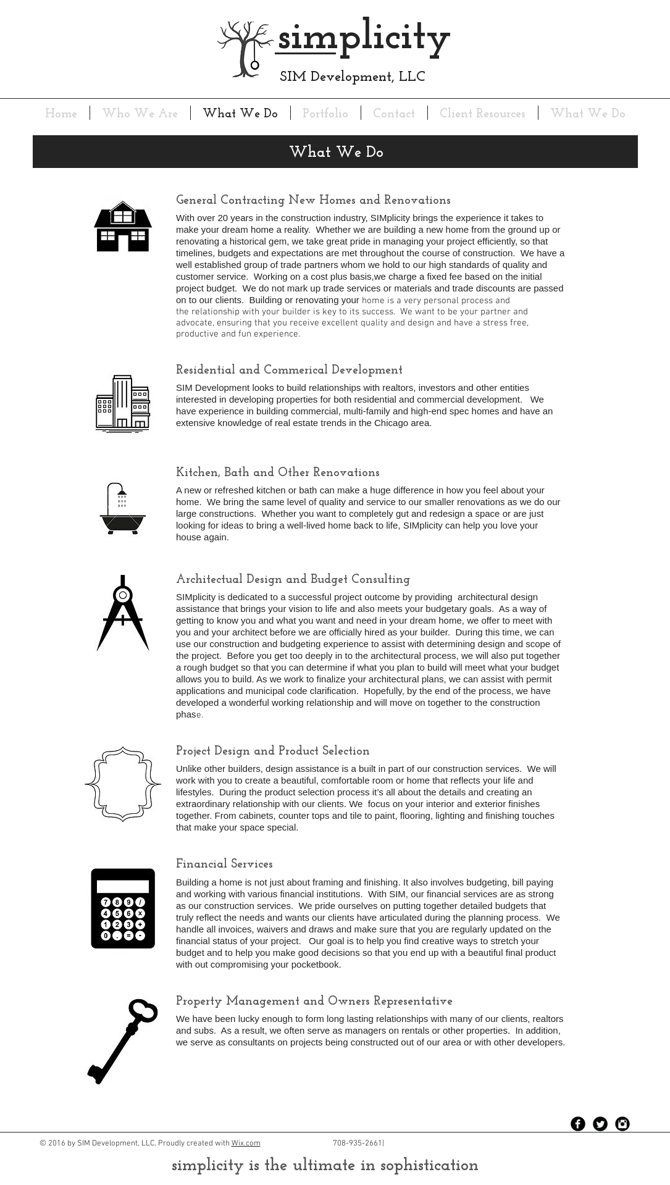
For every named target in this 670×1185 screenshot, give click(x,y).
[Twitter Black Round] (600, 1123)
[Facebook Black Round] (578, 1123)
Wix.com (246, 1144)
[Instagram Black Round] (622, 1123)
